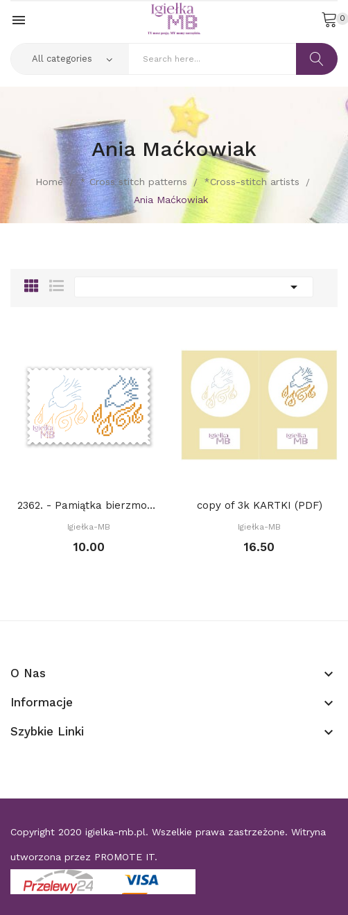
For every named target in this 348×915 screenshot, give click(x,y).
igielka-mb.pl (115, 831)
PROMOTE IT (124, 856)
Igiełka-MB (88, 527)
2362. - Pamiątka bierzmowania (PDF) (88, 505)
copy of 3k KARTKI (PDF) (259, 505)
